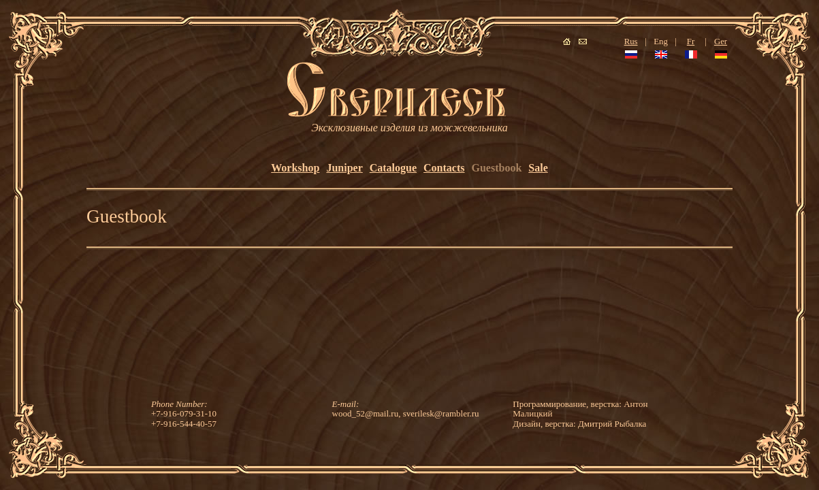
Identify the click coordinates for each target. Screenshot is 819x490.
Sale (537, 168)
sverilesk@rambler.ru (441, 413)
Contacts (443, 168)
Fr (690, 41)
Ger (720, 41)
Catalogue (393, 168)
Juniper (344, 168)
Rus (631, 41)
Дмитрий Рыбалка (612, 424)
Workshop (295, 168)
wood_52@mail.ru (365, 413)
